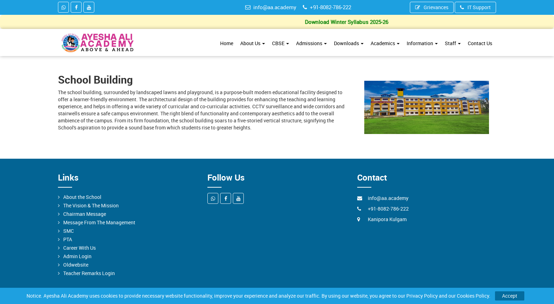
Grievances (431, 7)
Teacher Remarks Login (89, 273)
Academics (385, 43)
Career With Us (79, 247)
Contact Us (480, 43)
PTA (67, 239)
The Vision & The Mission (91, 205)
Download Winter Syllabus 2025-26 (348, 21)
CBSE (280, 43)
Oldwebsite (75, 264)
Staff (453, 43)
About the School (82, 197)
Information (422, 43)
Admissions (311, 43)
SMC (68, 230)
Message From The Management (99, 222)
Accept (509, 295)
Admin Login (77, 256)
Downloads (349, 43)
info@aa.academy (270, 7)
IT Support (475, 7)
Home (226, 43)
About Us (252, 43)
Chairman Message (84, 214)
